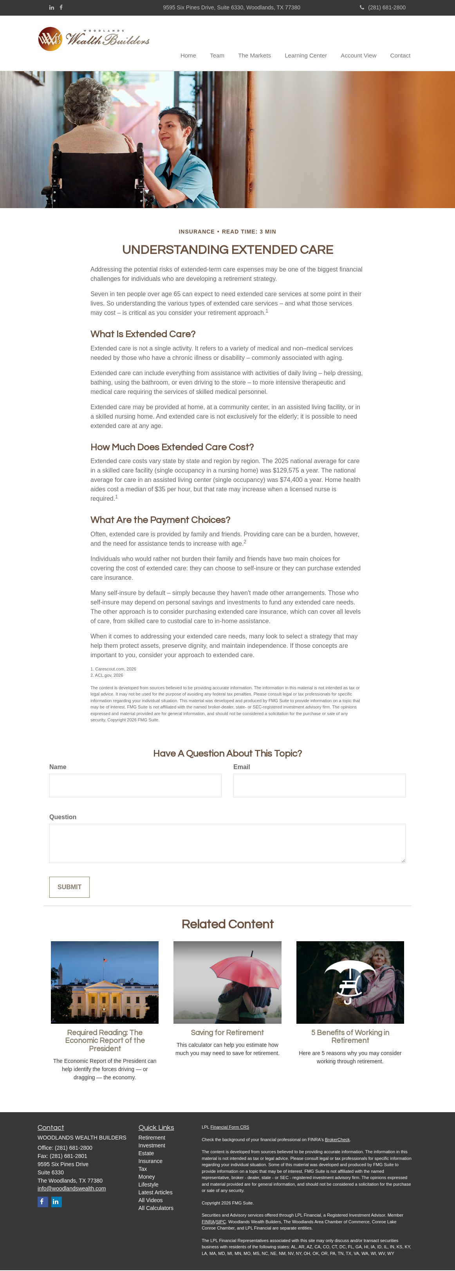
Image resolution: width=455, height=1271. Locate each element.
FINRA (208, 1222)
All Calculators (156, 1209)
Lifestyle (149, 1185)
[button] (229, 43)
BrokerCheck (337, 1140)
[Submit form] (69, 888)
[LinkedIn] (51, 7)
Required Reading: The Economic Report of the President (105, 1041)
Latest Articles (156, 1193)
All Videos (151, 1201)
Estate (146, 1154)
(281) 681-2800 (383, 7)
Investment (152, 1146)
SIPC (221, 1222)
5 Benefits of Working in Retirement (350, 1037)
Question (62, 817)
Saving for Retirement (227, 1033)
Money (147, 1177)
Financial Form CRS (229, 1127)
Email (241, 767)
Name (58, 767)
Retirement (152, 1138)
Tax (143, 1170)
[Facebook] (61, 7)
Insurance (150, 1162)
